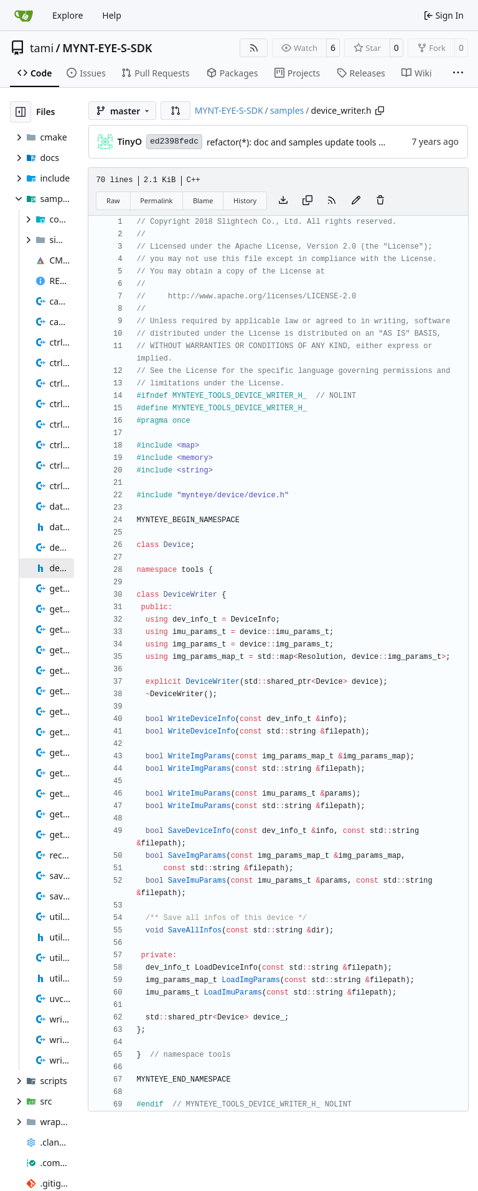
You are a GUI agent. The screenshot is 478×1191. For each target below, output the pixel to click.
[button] (175, 110)
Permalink (156, 200)
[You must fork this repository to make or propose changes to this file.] (356, 200)
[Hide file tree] (20, 111)
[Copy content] (307, 200)
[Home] (23, 15)
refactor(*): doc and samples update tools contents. (311, 142)
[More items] (458, 73)
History (244, 200)
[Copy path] (379, 110)
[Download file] (283, 200)
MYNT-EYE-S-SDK (107, 48)
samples (287, 110)
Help (111, 15)
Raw (113, 200)
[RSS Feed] (254, 48)
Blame (203, 200)
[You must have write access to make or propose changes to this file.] (380, 200)
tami (42, 48)
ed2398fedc (174, 141)
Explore (67, 15)
